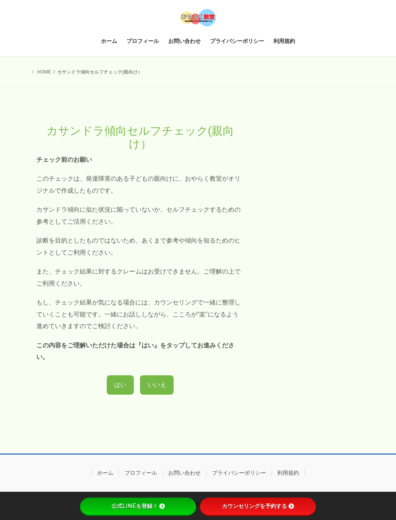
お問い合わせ (184, 473)
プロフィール (141, 473)
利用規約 (288, 473)
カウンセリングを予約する (258, 506)
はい (120, 384)
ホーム (105, 473)
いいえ (157, 384)
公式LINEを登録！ (138, 506)
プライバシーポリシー (239, 473)
